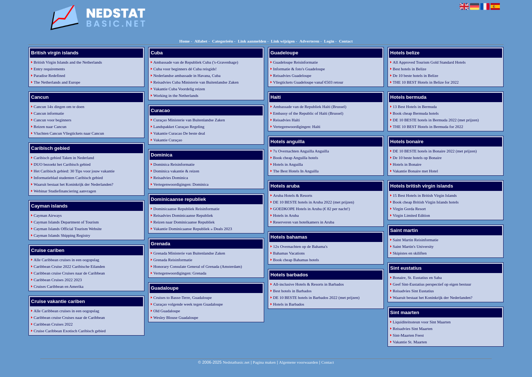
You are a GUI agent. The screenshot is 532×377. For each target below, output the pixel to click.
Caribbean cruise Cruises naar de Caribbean (69, 273)
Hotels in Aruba (286, 215)
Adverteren (310, 41)
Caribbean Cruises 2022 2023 (58, 279)
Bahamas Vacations (289, 253)
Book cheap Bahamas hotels (296, 259)
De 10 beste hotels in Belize (415, 75)
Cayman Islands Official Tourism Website (68, 228)
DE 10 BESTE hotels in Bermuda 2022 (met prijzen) (436, 120)
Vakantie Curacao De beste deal (179, 133)
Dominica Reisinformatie (174, 164)
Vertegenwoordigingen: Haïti (296, 126)
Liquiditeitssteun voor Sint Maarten (422, 322)
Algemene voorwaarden (298, 362)
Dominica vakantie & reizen (176, 171)
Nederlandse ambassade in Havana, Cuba (187, 75)
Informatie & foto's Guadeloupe (299, 69)
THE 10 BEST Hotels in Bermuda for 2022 (428, 126)
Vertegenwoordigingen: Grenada (179, 273)
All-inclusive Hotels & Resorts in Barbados (308, 284)
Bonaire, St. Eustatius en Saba (417, 277)
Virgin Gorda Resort (409, 208)
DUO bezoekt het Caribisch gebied (62, 164)
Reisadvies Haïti (286, 120)
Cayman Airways (48, 215)
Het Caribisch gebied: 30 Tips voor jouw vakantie (74, 171)
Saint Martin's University (413, 246)
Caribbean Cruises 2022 (53, 324)
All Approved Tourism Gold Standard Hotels (429, 62)
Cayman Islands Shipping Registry (62, 235)
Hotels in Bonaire (407, 164)
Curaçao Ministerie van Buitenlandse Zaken (189, 120)
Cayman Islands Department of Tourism (66, 222)
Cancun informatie (49, 113)
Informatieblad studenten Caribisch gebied (68, 177)
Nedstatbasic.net (236, 362)
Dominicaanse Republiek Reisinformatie (186, 208)
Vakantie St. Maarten (410, 342)
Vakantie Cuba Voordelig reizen (179, 89)
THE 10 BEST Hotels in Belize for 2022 (426, 82)
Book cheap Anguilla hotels (295, 157)
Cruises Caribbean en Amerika (58, 286)
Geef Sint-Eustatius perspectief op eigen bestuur (432, 284)
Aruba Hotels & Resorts (292, 195)
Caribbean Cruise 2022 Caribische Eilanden (69, 266)
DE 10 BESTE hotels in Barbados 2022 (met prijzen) (316, 297)
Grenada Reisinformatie (172, 259)
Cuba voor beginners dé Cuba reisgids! (184, 69)
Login (329, 41)
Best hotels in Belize (409, 69)
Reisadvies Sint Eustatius (413, 291)
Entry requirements (49, 69)
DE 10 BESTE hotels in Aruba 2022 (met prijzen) (313, 202)
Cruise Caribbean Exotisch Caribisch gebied (70, 331)
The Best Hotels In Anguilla (295, 171)
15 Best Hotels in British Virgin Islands (425, 195)
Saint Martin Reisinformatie (415, 240)
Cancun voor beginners (52, 120)
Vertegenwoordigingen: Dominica (180, 184)
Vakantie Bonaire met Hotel (415, 171)
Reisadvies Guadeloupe (292, 75)
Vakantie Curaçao (167, 140)
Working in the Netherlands (175, 95)
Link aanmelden (252, 41)
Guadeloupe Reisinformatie (295, 62)
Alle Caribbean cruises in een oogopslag (66, 259)
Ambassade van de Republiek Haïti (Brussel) (309, 106)
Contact (345, 41)
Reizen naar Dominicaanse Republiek (184, 222)
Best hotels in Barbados (292, 291)
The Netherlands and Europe (57, 82)
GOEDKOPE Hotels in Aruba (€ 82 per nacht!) (311, 208)
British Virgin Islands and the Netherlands (68, 62)
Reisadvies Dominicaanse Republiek (183, 215)
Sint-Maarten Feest (408, 335)
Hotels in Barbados (288, 304)
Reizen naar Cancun (50, 126)
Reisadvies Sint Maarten (413, 328)
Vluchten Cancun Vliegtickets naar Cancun (69, 133)
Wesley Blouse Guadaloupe (175, 317)
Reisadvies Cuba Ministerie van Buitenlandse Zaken (196, 82)
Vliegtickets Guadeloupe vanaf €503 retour (308, 82)
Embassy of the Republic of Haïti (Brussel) (308, 113)
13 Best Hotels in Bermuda (415, 106)
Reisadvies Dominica (170, 177)
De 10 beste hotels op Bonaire (417, 157)
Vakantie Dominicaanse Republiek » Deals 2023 (192, 228)
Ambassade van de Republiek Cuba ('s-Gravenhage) (195, 62)
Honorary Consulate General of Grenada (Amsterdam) (197, 266)
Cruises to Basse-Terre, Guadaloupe (182, 297)
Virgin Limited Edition (411, 215)
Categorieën (222, 41)
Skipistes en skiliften (410, 253)
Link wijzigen (282, 41)
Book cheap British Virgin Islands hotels (425, 202)
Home (184, 41)
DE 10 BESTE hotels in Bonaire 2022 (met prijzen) (435, 151)
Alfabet (200, 41)
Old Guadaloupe (166, 311)
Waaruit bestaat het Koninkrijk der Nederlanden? (73, 184)
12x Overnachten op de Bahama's (300, 246)
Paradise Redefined (49, 75)
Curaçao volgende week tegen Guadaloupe (188, 304)
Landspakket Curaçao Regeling (178, 126)
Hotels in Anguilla (288, 164)
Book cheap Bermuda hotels (416, 113)
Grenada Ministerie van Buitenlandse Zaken (189, 253)
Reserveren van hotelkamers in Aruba (303, 222)
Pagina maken (264, 362)
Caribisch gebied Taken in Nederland (64, 157)
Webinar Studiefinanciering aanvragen (65, 191)
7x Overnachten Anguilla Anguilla (301, 151)
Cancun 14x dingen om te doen (59, 106)
